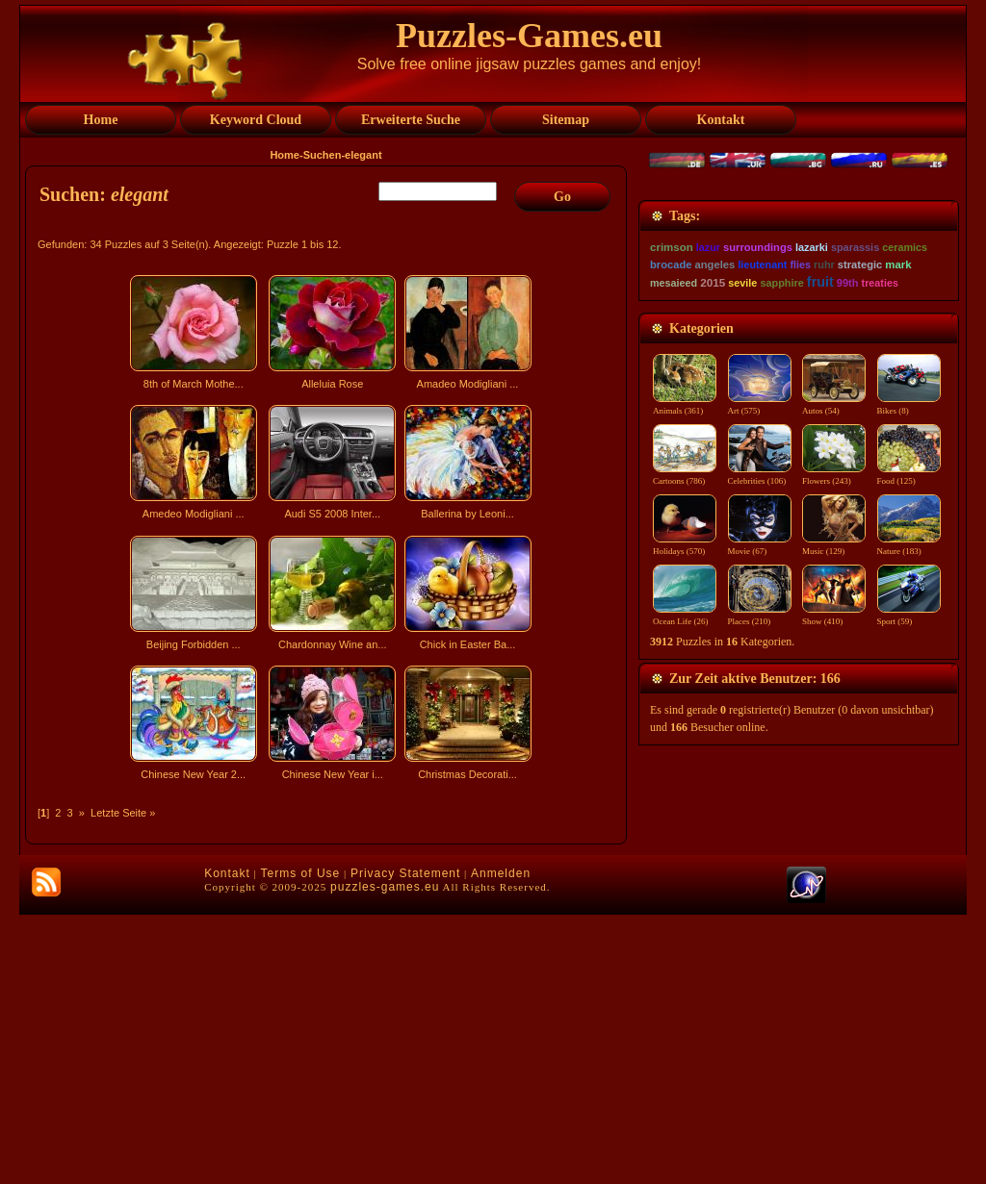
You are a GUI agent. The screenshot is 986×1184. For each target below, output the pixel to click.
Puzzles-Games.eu (529, 35)
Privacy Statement (405, 1142)
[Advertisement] (328, 956)
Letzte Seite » (123, 813)
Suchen (322, 155)
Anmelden (501, 1142)
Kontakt (227, 1142)
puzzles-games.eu (384, 1156)
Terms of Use (301, 1142)
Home (284, 155)
